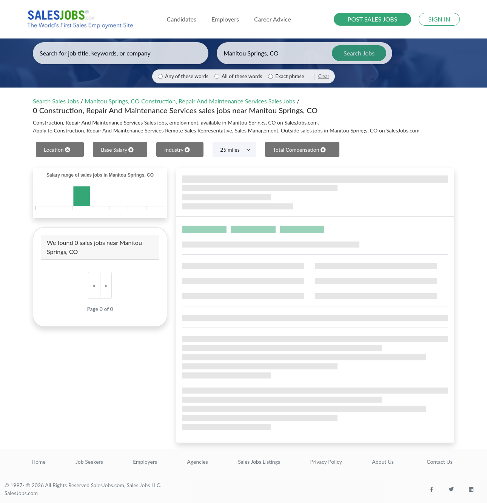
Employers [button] (225, 19)
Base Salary (117, 149)
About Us (383, 461)
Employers (145, 461)
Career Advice (272, 19)
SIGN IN (439, 19)
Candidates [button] (181, 19)
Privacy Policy (326, 461)
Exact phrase (289, 76)
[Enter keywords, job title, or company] (120, 53)
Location (57, 149)
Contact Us (439, 461)
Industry (177, 149)
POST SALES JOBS (373, 19)
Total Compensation (299, 149)
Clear (323, 76)
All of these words (242, 76)
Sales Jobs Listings (259, 461)
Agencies (197, 461)
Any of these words (186, 76)
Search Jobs (359, 53)
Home (38, 461)
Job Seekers (89, 461)
